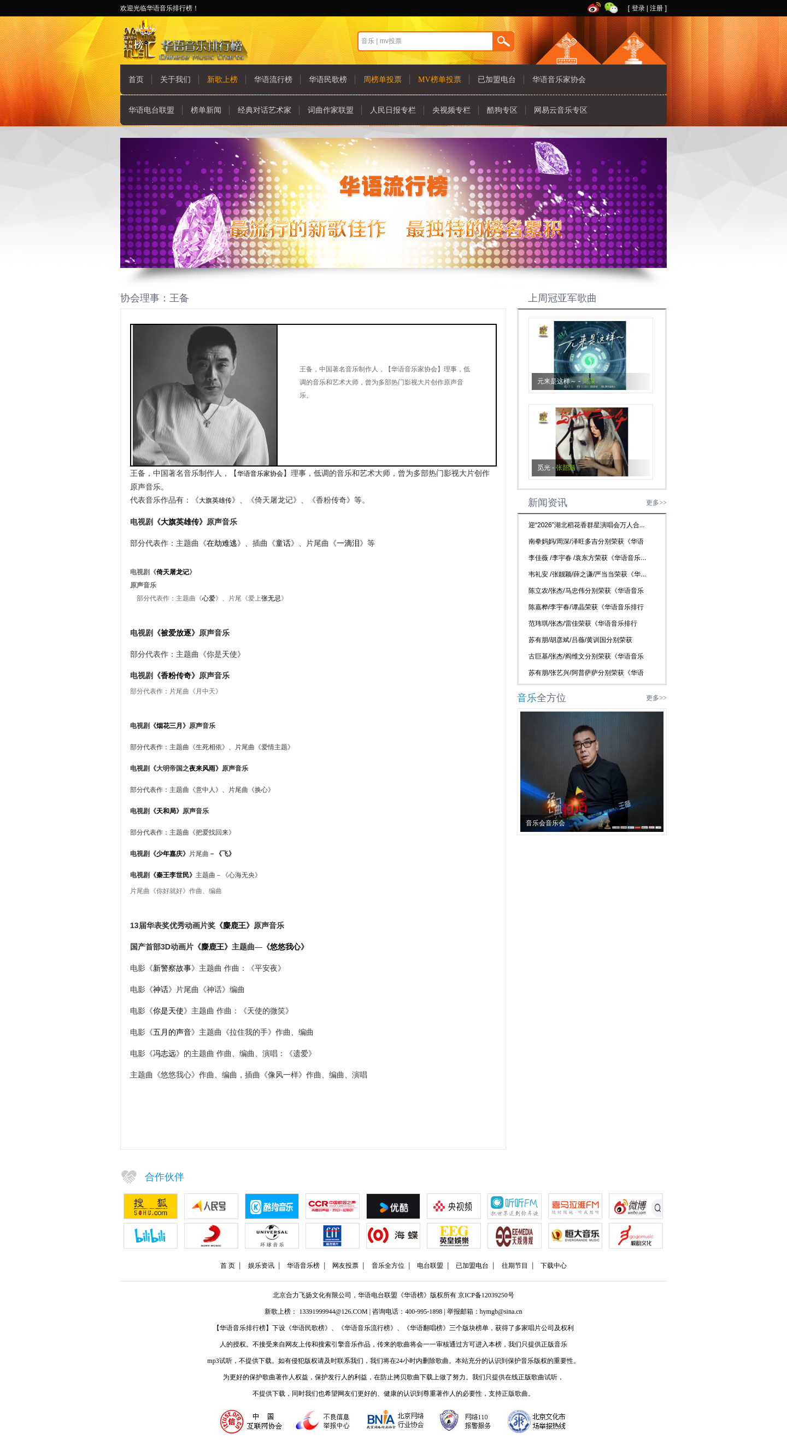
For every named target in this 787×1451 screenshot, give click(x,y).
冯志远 (164, 1053)
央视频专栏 (451, 110)
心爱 (208, 598)
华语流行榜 (273, 79)
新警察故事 (172, 968)
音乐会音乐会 (545, 823)
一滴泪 (348, 543)
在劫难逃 (222, 543)
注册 (656, 8)
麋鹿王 (234, 925)
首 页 (227, 1265)
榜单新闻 (206, 110)
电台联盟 (430, 1265)
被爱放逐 (176, 632)
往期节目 (515, 1265)
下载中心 (554, 1265)
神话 (160, 989)
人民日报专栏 (393, 110)
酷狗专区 (502, 110)
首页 (136, 79)
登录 (638, 8)
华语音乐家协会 (559, 79)
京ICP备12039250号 (486, 1295)
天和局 (166, 811)
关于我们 (175, 79)
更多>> (656, 502)
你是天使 (168, 1010)
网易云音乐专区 (561, 110)
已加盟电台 (497, 79)
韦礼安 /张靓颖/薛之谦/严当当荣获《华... (587, 574)
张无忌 (271, 598)
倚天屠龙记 (172, 572)
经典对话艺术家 (264, 110)
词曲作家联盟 (331, 110)
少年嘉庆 (169, 854)
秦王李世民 (172, 875)
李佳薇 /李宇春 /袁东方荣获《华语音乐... (587, 558)
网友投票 (345, 1265)
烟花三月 (169, 726)
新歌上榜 (222, 79)
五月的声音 (172, 1032)
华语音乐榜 (303, 1265)
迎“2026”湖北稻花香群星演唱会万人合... (586, 525)
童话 (283, 543)
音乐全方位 (388, 1265)
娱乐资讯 (261, 1265)
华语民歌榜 (328, 79)
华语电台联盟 (151, 110)
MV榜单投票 (439, 79)
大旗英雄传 (215, 500)
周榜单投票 (382, 79)
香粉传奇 (176, 675)
